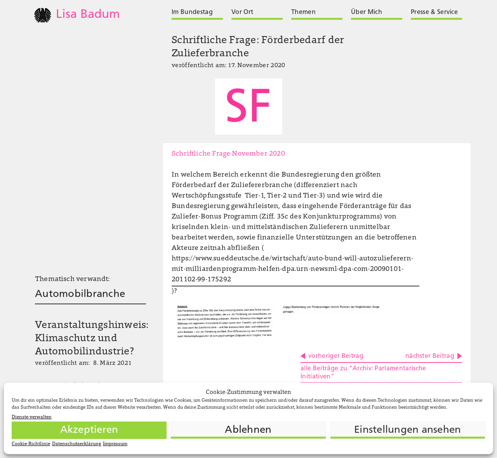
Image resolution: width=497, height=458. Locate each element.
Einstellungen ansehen (407, 430)
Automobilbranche (80, 294)
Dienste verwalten (32, 417)
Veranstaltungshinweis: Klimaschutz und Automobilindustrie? (92, 339)
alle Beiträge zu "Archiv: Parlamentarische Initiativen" (363, 373)
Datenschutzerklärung (76, 444)
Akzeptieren (89, 430)
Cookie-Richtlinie (31, 444)
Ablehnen (248, 430)
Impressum (115, 444)
